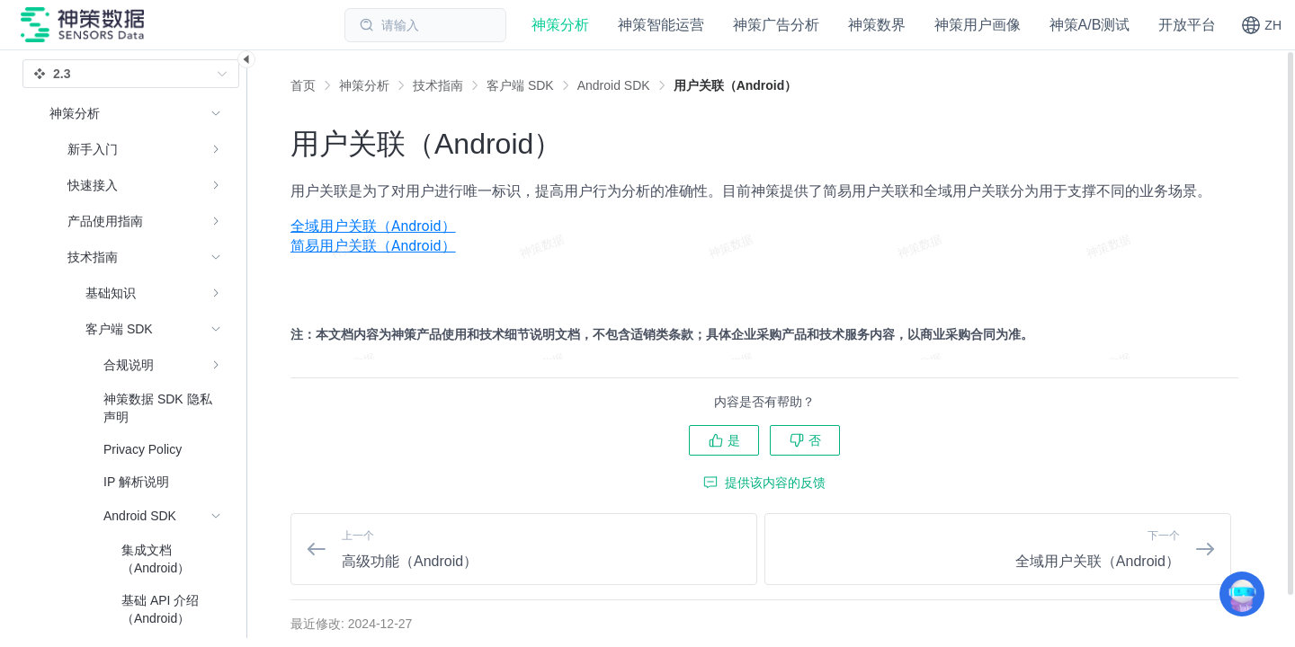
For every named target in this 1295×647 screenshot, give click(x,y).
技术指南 (438, 85)
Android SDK (613, 85)
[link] (364, 85)
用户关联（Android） (736, 85)
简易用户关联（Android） (373, 245)
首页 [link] (303, 85)
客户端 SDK (520, 85)
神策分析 (364, 85)
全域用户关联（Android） (373, 226)
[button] (1261, 25)
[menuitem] (764, 226)
